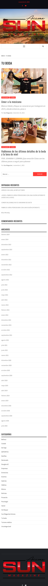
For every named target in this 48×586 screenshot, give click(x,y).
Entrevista (4, 473)
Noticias (4, 493)
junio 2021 (4, 350)
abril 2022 (4, 300)
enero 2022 (4, 315)
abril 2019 (4, 391)
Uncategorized (6, 526)
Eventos (4, 477)
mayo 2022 (4, 295)
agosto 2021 (5, 340)
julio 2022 (4, 285)
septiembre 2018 (6, 416)
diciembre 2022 (6, 260)
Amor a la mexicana (11, 102)
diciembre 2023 (6, 245)
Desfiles (4, 456)
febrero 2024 (5, 234)
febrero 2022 (5, 310)
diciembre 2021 (6, 320)
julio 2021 (4, 345)
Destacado (5, 97)
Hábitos (3, 485)
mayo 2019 (4, 386)
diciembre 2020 (6, 360)
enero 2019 (4, 401)
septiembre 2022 (6, 275)
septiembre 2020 (6, 375)
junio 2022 (4, 290)
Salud (3, 506)
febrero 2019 (5, 396)
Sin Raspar (4, 510)
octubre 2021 (5, 330)
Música (3, 489)
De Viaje (3, 448)
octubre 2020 (5, 370)
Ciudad (3, 444)
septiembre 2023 (6, 250)
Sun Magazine (8, 113)
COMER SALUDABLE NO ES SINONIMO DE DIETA (16, 203)
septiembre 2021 (6, 335)
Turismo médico (6, 522)
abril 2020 (4, 380)
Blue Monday (5, 213)
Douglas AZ (5, 464)
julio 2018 (4, 426)
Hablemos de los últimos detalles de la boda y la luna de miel (23, 152)
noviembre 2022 (6, 265)
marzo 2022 (5, 305)
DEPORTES (5, 452)
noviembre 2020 (6, 365)
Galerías (4, 481)
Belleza (3, 439)
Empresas (4, 468)
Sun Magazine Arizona (8, 514)
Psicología (4, 502)
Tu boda (12, 97)
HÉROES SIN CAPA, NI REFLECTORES (13, 190)
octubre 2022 (5, 270)
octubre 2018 (5, 411)
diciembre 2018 (6, 406)
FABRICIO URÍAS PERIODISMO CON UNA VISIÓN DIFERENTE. (20, 208)
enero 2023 (4, 255)
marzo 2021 (5, 355)
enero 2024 (4, 239)
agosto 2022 (5, 280)
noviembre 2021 (6, 325)
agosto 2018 (5, 421)
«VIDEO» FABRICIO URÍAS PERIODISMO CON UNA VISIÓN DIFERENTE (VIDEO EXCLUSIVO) (23, 196)
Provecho (4, 497)
